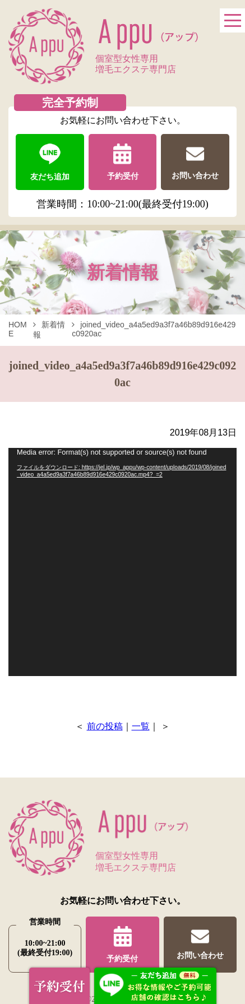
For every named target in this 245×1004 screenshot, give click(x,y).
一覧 (141, 726)
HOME (17, 329)
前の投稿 (105, 726)
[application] (122, 562)
